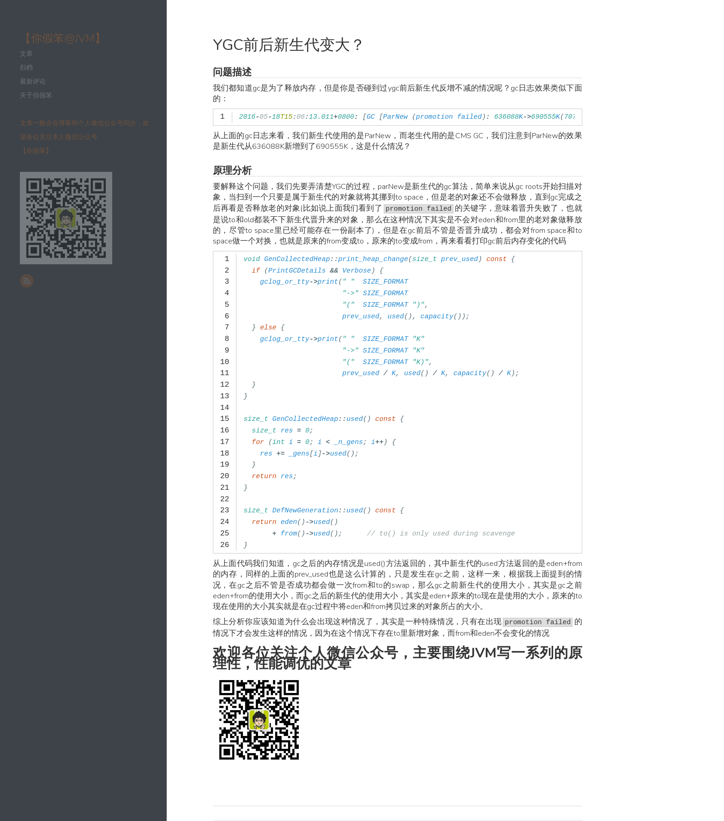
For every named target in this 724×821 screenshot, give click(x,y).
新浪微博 (44, 280)
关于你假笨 (36, 95)
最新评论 (33, 81)
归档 (26, 67)
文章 (26, 53)
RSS (27, 281)
